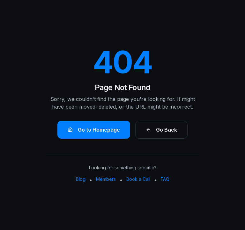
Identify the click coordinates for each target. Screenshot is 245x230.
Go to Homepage (94, 129)
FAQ (165, 179)
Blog (80, 179)
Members (106, 179)
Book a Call (138, 179)
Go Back (161, 129)
